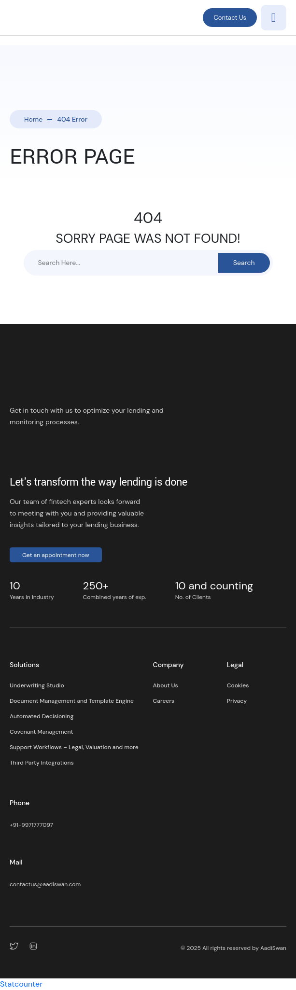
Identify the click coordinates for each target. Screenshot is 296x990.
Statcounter (21, 984)
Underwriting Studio (37, 685)
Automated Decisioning (41, 716)
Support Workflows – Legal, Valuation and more (74, 747)
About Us (165, 685)
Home (33, 119)
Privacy (237, 701)
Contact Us (229, 18)
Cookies (238, 685)
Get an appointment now (55, 555)
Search (244, 262)
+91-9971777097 (31, 825)
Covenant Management (41, 732)
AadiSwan (273, 948)
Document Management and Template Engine (72, 701)
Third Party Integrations (42, 763)
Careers (163, 701)
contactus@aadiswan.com (45, 884)
